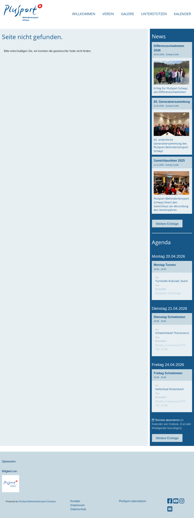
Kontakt (75, 501)
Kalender (182, 14)
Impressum (77, 505)
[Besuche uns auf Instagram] (181, 501)
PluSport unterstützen (132, 501)
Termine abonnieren (167, 420)
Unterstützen (154, 14)
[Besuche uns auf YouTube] (175, 501)
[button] (172, 280)
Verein (108, 14)
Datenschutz (78, 509)
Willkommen (83, 14)
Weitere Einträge (167, 223)
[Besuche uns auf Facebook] (169, 501)
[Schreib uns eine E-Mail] (169, 509)
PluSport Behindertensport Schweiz (37, 501)
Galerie (127, 14)
